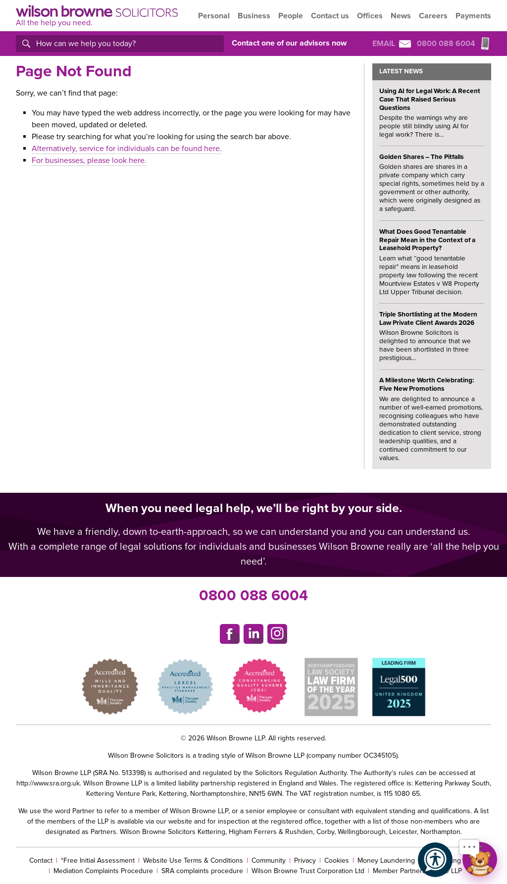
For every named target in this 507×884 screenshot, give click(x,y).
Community (269, 860)
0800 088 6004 (253, 595)
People (290, 16)
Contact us (330, 16)
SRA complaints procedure (202, 871)
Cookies (336, 860)
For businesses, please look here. (89, 160)
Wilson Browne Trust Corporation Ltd (308, 871)
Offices (370, 16)
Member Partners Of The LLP (417, 871)
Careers (433, 16)
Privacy (305, 860)
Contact (40, 860)
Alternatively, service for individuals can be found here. (127, 149)
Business (254, 16)
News (401, 16)
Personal (214, 16)
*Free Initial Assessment (98, 860)
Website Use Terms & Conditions (193, 860)
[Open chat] (479, 859)
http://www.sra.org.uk (48, 783)
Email (391, 44)
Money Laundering (386, 860)
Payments (473, 16)
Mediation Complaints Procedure (103, 871)
